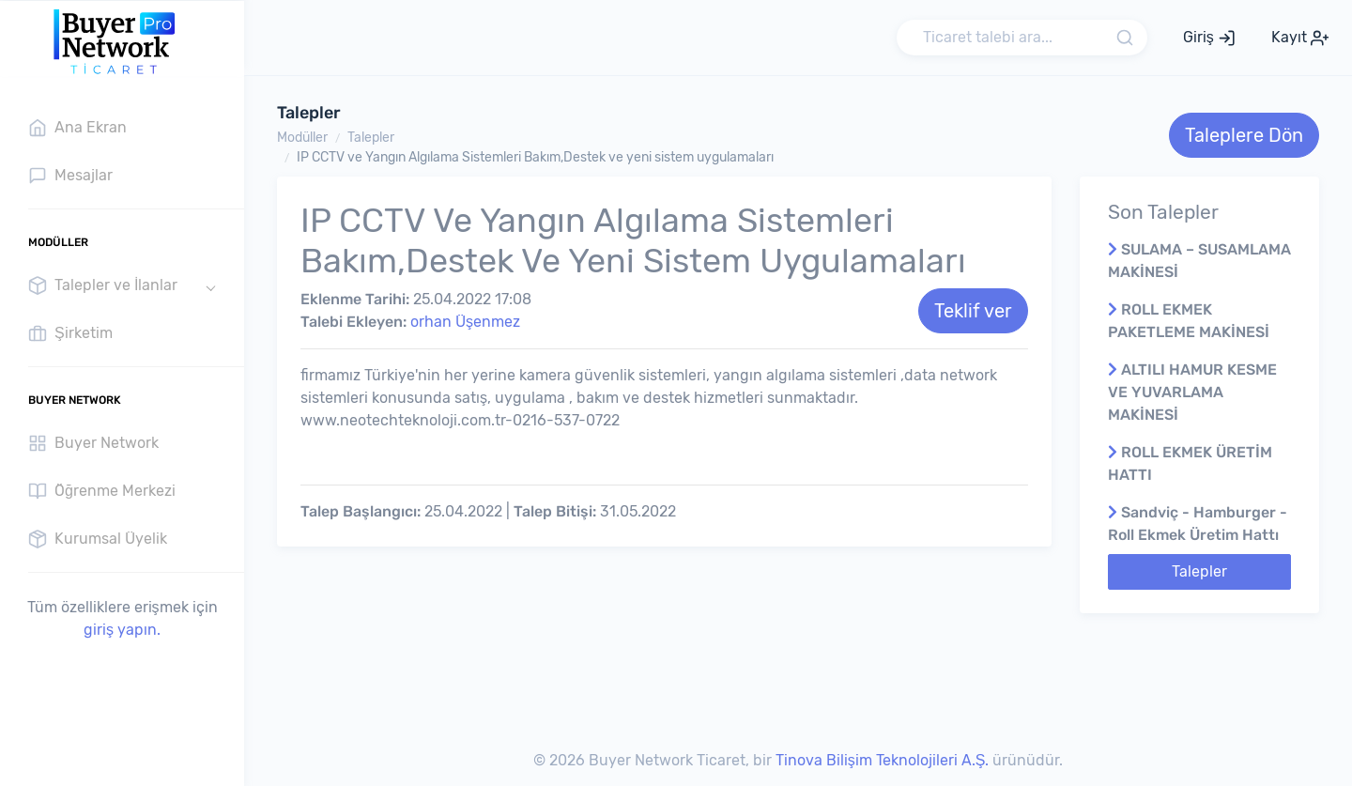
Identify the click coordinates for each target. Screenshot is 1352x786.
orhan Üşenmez (465, 322)
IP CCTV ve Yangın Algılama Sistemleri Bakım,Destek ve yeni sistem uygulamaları (535, 157)
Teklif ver (973, 311)
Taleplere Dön (1244, 135)
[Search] (1022, 37)
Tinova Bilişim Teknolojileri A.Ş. (883, 760)
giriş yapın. (122, 630)
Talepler (370, 138)
